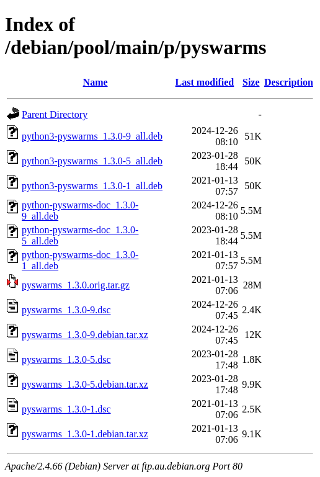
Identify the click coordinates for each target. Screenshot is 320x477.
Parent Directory (54, 114)
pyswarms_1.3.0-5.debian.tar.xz (85, 384)
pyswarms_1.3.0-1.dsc (66, 409)
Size (251, 82)
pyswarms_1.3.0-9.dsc (66, 310)
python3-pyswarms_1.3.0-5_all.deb (92, 161)
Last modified (205, 82)
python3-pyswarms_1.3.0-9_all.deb (92, 136)
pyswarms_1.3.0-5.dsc (66, 359)
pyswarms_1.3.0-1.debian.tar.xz (85, 434)
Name (95, 82)
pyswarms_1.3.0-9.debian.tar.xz (85, 334)
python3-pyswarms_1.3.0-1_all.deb (92, 186)
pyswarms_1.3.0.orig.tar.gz (76, 285)
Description (288, 82)
